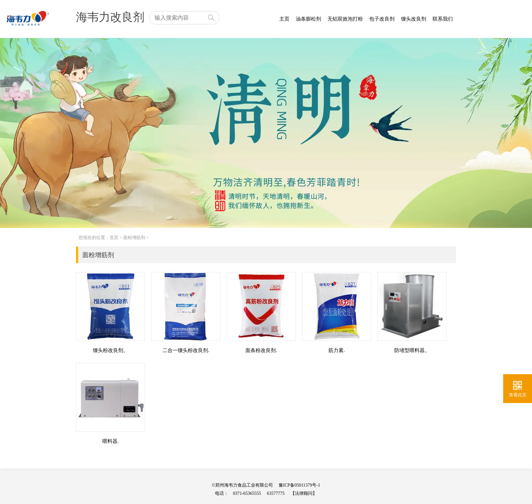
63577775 (276, 493)
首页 (114, 237)
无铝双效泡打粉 (345, 19)
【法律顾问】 (303, 493)
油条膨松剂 (308, 19)
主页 (284, 19)
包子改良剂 (382, 19)
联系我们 (443, 19)
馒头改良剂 (413, 19)
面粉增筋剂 (134, 237)
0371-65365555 (247, 493)
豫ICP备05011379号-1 (299, 485)
